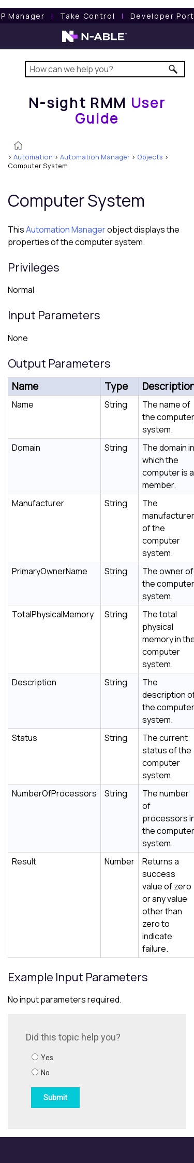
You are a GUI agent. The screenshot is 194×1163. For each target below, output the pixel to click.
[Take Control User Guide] (87, 16)
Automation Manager (95, 156)
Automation (33, 156)
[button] (173, 69)
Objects (150, 156)
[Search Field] (105, 69)
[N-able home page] (94, 41)
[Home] (97, 110)
